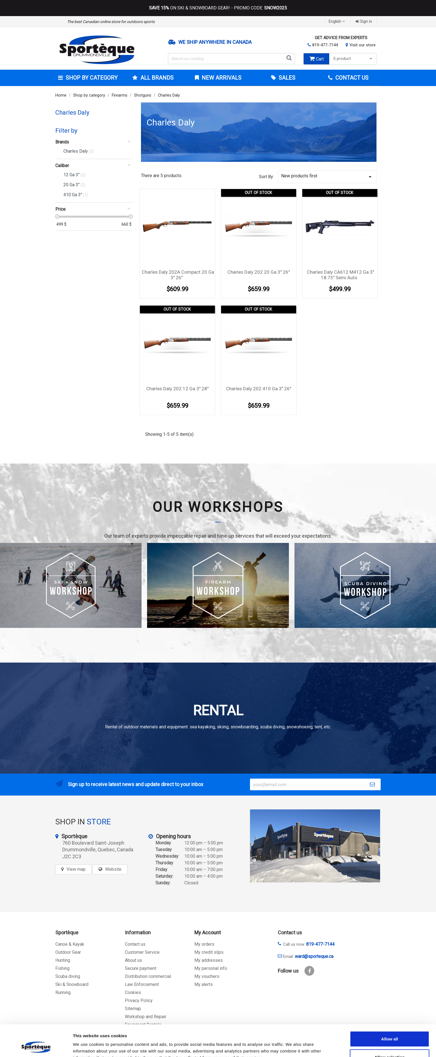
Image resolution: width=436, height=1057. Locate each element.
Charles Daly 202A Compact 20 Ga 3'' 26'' (178, 274)
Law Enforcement (142, 984)
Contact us (135, 944)
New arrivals (220, 77)
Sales (286, 77)
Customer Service (142, 952)
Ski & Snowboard (71, 984)
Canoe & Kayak (69, 944)
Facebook (309, 971)
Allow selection (389, 1027)
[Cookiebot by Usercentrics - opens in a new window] (36, 1046)
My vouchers (206, 976)
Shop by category (91, 77)
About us (133, 960)
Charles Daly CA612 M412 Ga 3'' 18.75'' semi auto (340, 274)
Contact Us (351, 77)
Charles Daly (72, 112)
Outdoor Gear (68, 952)
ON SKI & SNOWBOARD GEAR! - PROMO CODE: (218, 8)
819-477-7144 (325, 44)
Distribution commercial (148, 976)
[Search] (231, 58)
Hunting (62, 960)
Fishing (62, 968)
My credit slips (209, 952)
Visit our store (363, 44)
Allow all (389, 1009)
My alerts (203, 984)
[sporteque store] (315, 845)
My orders (204, 944)
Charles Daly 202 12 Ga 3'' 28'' (177, 388)
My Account (207, 932)
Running (63, 992)
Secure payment (140, 968)
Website (113, 869)
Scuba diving (67, 976)
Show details (292, 1046)
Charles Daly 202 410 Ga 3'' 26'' (258, 388)
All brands (156, 77)
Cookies (133, 992)
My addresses (208, 960)
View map (76, 869)
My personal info (210, 968)
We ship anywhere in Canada (215, 42)
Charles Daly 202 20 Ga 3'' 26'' (258, 272)
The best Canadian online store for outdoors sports (111, 21)
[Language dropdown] (337, 21)
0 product (353, 58)
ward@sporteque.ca (314, 956)
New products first (327, 176)
